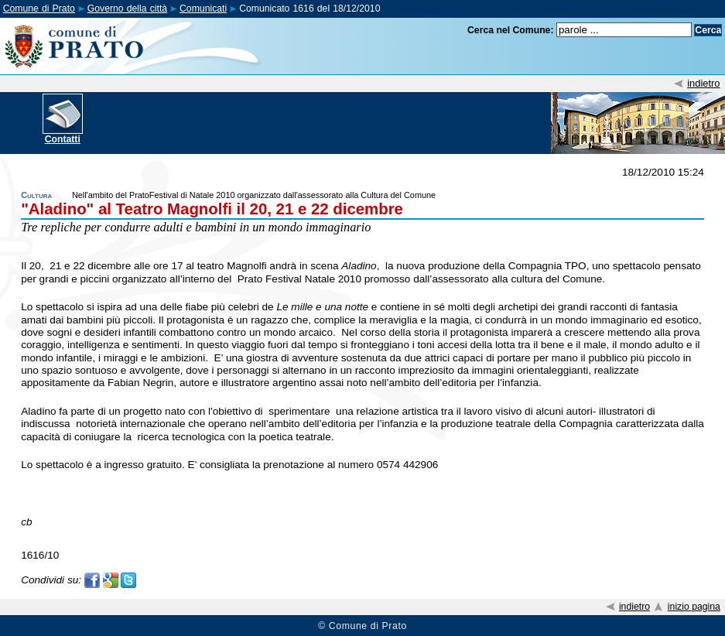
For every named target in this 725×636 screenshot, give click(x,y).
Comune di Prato (39, 8)
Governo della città (127, 8)
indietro (703, 83)
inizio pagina (694, 606)
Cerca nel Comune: (510, 30)
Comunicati (203, 8)
